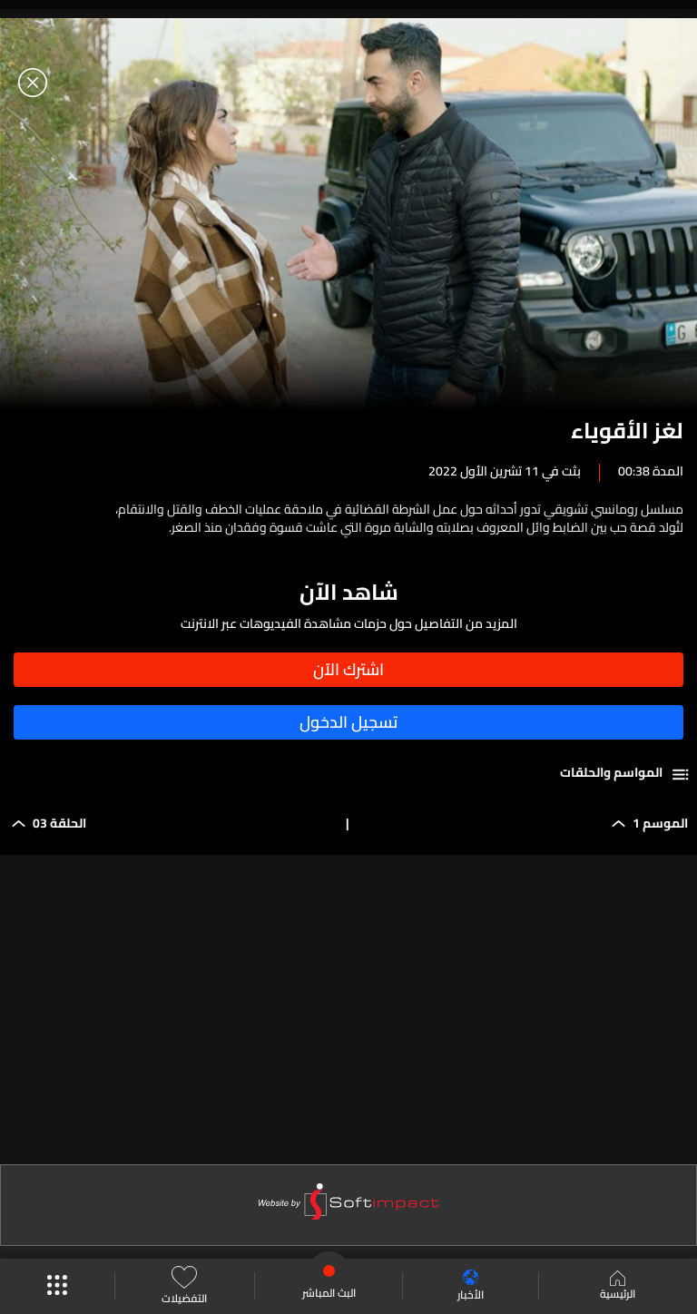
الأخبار (470, 1286)
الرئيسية (617, 1286)
